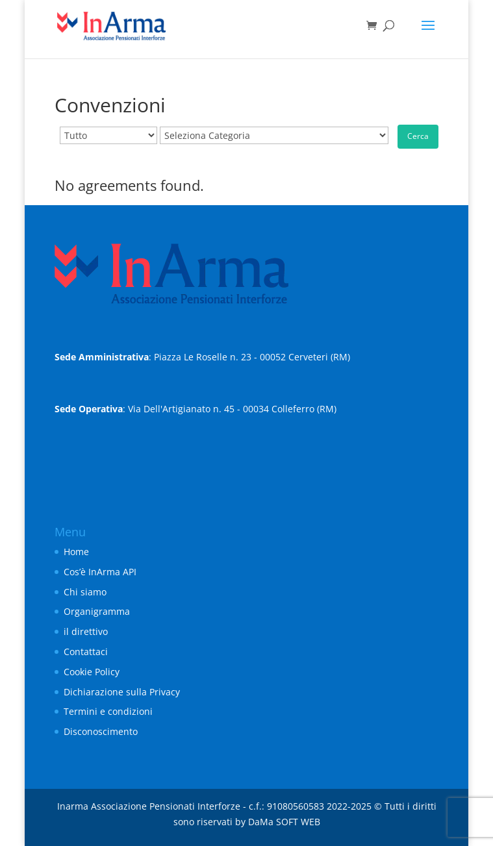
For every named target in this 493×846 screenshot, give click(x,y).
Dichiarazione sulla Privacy (122, 692)
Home (76, 551)
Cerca (418, 136)
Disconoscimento (101, 731)
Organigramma (97, 611)
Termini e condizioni (108, 711)
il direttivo (86, 631)
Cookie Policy (92, 672)
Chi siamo (85, 592)
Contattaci (86, 651)
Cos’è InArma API (100, 572)
